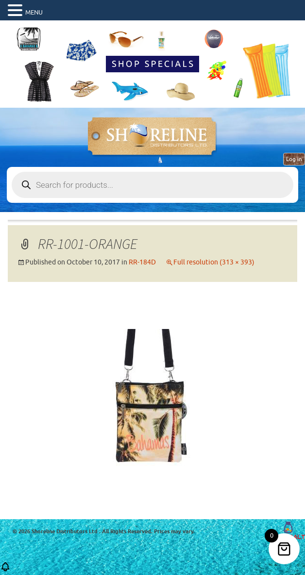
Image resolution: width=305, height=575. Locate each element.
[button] (5, 570)
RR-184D (142, 262)
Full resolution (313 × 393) (213, 262)
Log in (294, 159)
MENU (34, 12)
